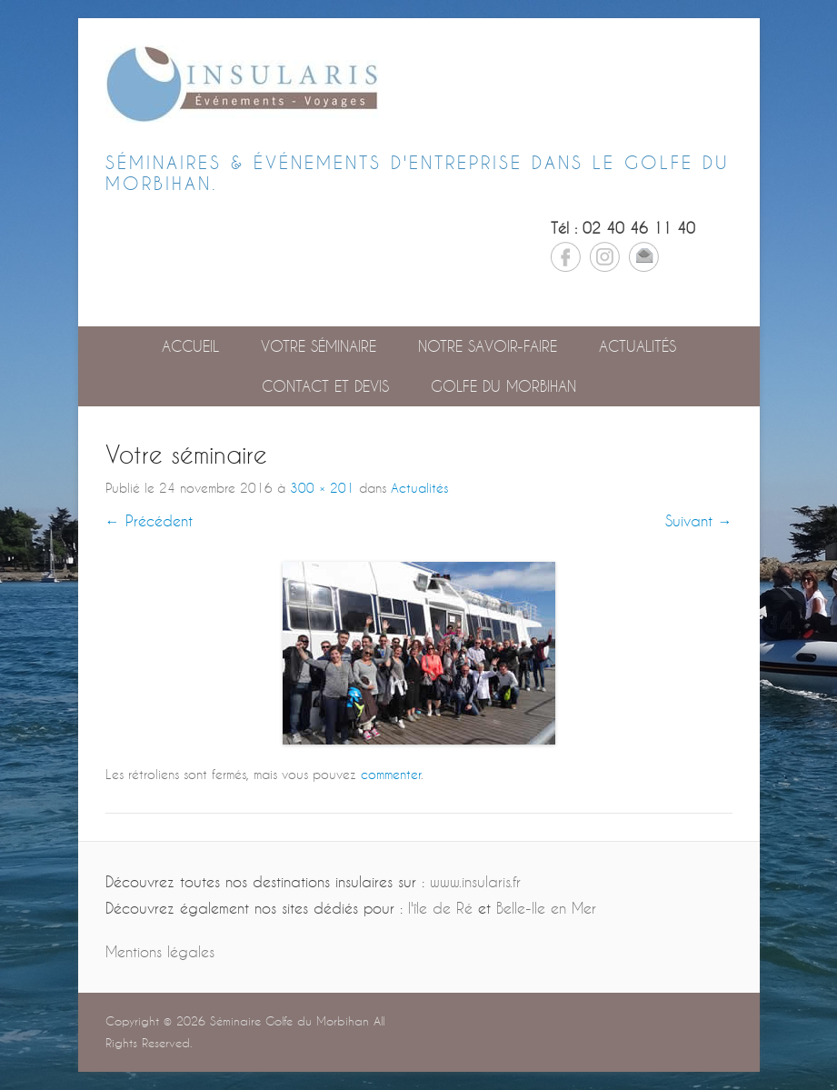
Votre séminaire (318, 346)
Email (644, 257)
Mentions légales (159, 951)
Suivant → (698, 520)
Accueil (190, 346)
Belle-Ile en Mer (546, 907)
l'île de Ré (440, 907)
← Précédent (149, 520)
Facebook (566, 257)
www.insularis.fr (475, 881)
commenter (391, 774)
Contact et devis (325, 386)
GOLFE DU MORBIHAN (503, 386)
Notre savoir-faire (487, 346)
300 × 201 (322, 487)
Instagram (605, 257)
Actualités (637, 346)
